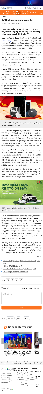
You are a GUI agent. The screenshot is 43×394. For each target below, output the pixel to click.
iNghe (37, 384)
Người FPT (18, 13)
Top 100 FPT (37, 378)
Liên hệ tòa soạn (5, 363)
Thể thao (26, 13)
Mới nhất (37, 288)
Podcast (32, 377)
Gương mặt (23, 374)
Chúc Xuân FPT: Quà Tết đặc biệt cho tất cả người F (19, 269)
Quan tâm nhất (27, 288)
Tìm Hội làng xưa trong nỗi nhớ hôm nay (16, 272)
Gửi (22, 307)
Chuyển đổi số (19, 374)
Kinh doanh (8, 13)
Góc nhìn (22, 383)
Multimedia (32, 13)
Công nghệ (13, 13)
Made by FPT (19, 378)
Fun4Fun (27, 376)
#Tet (18, 318)
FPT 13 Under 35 (40, 13)
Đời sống (22, 378)
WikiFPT (32, 380)
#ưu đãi (26, 318)
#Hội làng (10, 318)
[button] (40, 341)
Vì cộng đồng (27, 379)
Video (31, 371)
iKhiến (27, 373)
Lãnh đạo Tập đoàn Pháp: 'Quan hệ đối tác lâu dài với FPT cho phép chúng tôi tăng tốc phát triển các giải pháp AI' (17, 353)
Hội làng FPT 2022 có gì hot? (12, 266)
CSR (36, 386)
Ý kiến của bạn (21, 298)
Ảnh (31, 374)
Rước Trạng (6, 40)
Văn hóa (23, 13)
